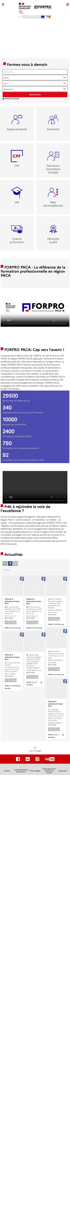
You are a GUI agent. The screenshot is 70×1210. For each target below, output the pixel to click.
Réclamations (63, 771)
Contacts (7, 771)
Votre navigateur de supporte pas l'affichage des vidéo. (35, 307)
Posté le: (11, 628)
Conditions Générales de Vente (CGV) (21, 771)
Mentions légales (35, 771)
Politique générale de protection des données (48, 771)
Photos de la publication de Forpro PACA (12, 601)
